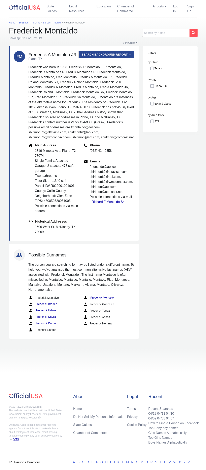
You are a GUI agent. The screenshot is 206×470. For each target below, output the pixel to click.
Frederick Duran (42, 323)
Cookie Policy (137, 424)
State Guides (51, 9)
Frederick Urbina (42, 310)
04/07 (170, 418)
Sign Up (190, 9)
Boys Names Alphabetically (167, 442)
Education (103, 6)
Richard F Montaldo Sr (108, 202)
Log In (175, 9)
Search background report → (106, 54)
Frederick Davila (42, 317)
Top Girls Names (160, 437)
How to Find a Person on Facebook (173, 423)
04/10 (170, 413)
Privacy (132, 416)
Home (77, 408)
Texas (158, 68)
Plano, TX (160, 86)
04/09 (152, 418)
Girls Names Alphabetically (167, 433)
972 (156, 121)
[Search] (166, 33)
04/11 (161, 413)
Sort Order (129, 42)
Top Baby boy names (163, 428)
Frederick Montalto (98, 297)
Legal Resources (76, 9)
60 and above (163, 103)
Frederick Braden (42, 304)
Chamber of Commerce (125, 9)
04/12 (152, 413)
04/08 (161, 418)
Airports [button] (158, 6)
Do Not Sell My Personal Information (99, 416)
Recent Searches (160, 408)
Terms (131, 408)
